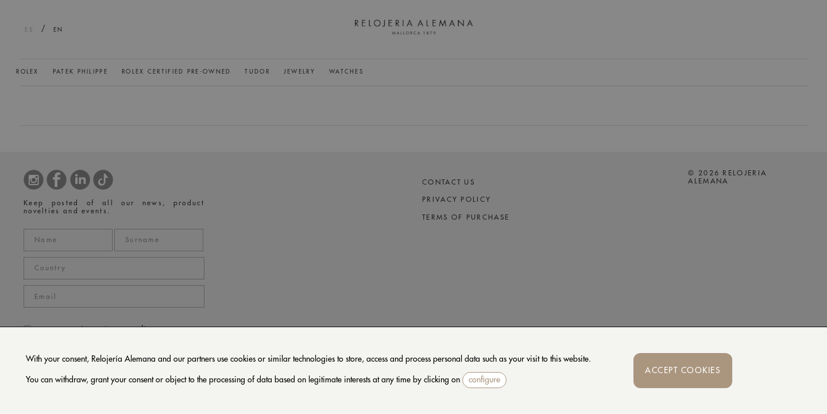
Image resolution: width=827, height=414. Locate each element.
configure (484, 379)
